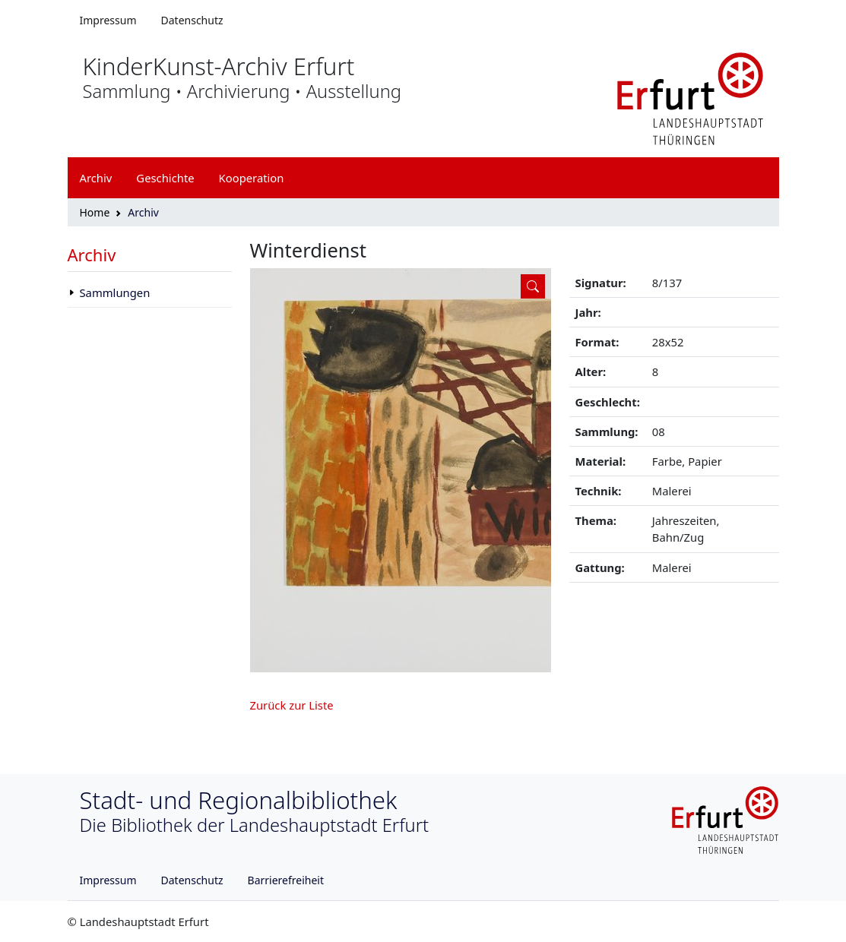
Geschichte (165, 177)
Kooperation (251, 177)
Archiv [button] (96, 177)
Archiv (92, 254)
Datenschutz (192, 20)
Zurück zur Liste (292, 705)
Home (95, 212)
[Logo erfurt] (690, 97)
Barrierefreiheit (286, 880)
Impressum (108, 20)
